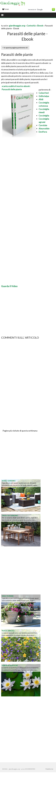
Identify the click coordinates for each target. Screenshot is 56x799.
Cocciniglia (44, 115)
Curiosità (31, 25)
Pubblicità (49, 769)
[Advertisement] (21, 211)
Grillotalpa (44, 96)
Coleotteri (44, 93)
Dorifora (43, 132)
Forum (5, 9)
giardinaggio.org (17, 25)
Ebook (40, 25)
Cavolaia (43, 125)
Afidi (41, 99)
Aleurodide (44, 128)
